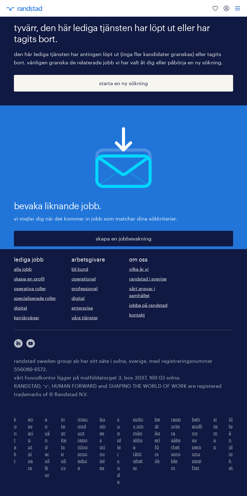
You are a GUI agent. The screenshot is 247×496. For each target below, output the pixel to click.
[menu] (238, 8)
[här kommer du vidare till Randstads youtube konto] (30, 343)
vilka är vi (139, 269)
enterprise (82, 307)
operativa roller (30, 288)
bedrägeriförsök (157, 439)
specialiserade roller (35, 298)
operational (83, 278)
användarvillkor (47, 446)
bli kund (79, 269)
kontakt (137, 314)
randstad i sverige (148, 278)
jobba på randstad (148, 305)
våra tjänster (84, 317)
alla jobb (23, 269)
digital (20, 307)
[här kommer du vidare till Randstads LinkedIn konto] (18, 343)
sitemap (215, 432)
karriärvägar (26, 317)
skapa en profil (29, 278)
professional (84, 288)
